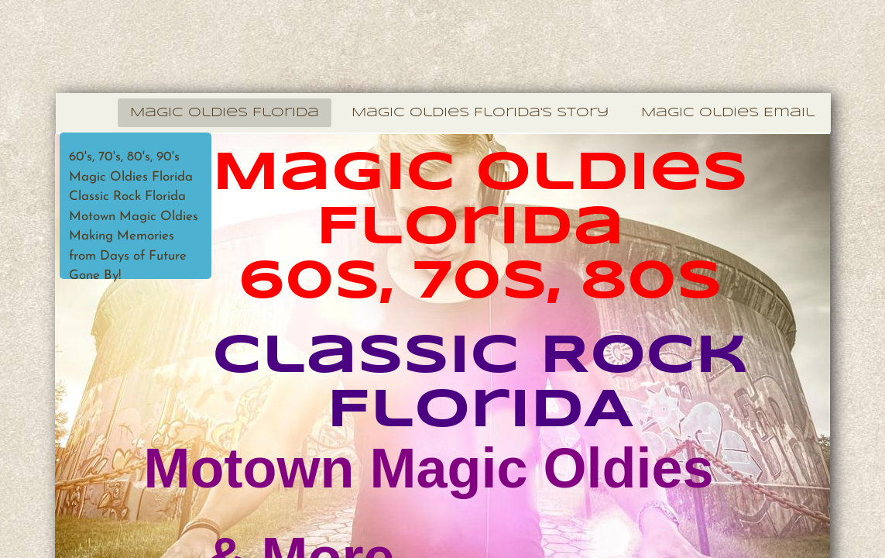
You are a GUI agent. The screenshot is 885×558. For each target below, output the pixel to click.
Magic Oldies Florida (224, 112)
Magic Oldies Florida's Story (480, 112)
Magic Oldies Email (728, 112)
